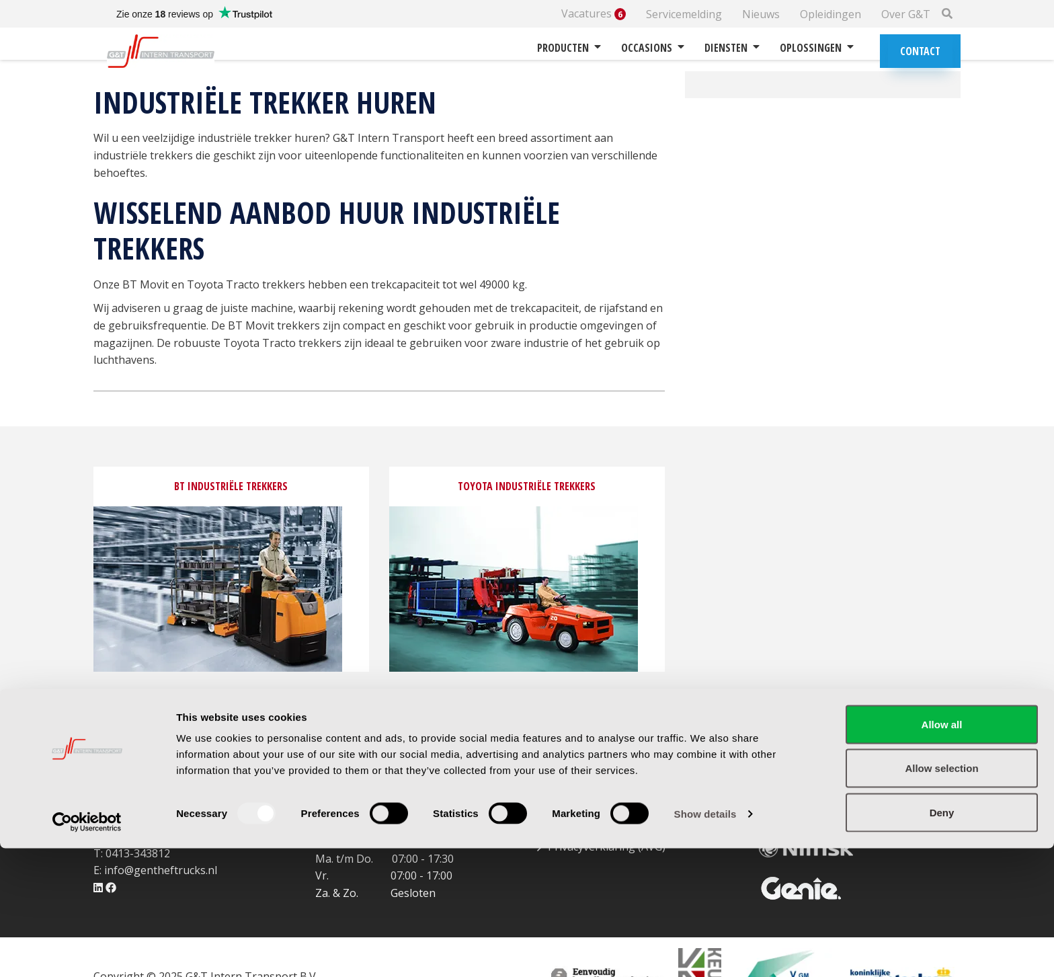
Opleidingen (830, 14)
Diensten (732, 47)
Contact (920, 51)
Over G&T (905, 14)
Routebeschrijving (374, 794)
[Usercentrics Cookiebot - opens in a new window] (87, 951)
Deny (942, 941)
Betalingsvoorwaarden (605, 812)
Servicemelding (684, 14)
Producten (569, 47)
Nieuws (761, 14)
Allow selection (941, 897)
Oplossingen (817, 47)
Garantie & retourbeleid (607, 794)
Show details (705, 942)
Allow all (942, 853)
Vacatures (593, 14)
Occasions (652, 47)
